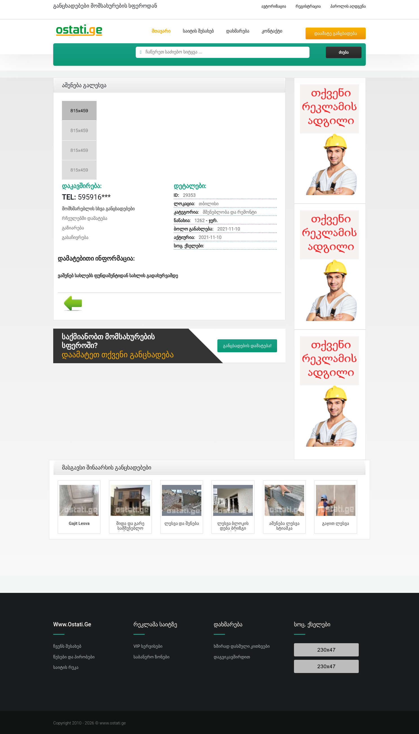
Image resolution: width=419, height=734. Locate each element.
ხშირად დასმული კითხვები (242, 646)
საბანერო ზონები (151, 657)
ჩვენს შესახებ (67, 646)
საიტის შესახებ (198, 31)
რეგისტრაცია (306, 6)
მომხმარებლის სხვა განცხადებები (98, 208)
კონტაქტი (272, 31)
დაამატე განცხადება (335, 33)
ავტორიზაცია (271, 6)
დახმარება (237, 31)
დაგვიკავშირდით (232, 657)
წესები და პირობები (74, 657)
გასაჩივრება (75, 237)
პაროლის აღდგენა (346, 6)
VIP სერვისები (147, 646)
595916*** (86, 197)
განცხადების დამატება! (247, 345)
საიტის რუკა (66, 667)
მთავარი (161, 31)
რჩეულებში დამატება (84, 218)
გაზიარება (73, 228)
